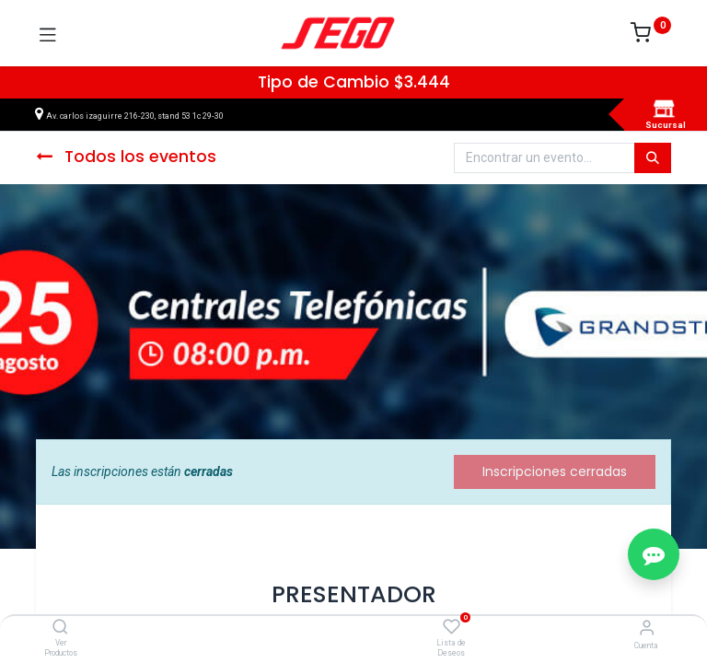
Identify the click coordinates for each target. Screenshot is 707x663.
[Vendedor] (646, 627)
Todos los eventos (126, 156)
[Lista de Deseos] (451, 627)
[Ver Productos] (60, 628)
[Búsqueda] (652, 158)
